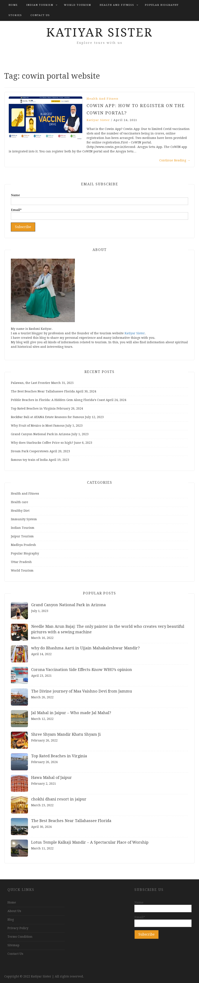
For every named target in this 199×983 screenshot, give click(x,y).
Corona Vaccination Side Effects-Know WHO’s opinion (81, 669)
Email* (99, 214)
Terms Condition (19, 936)
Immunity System (24, 519)
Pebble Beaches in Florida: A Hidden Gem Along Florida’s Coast (58, 400)
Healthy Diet (20, 510)
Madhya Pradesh (23, 545)
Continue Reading (174, 160)
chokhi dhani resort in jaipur (58, 799)
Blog (10, 919)
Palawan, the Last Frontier (30, 383)
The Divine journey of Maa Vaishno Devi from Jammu (81, 691)
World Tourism (77, 5)
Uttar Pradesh (21, 562)
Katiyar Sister (99, 32)
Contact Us (40, 15)
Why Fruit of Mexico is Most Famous (38, 425)
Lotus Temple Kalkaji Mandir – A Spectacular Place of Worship (89, 842)
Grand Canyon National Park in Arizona (41, 434)
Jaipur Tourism (22, 536)
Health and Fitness (117, 5)
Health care (19, 502)
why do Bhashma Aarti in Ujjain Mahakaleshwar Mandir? (85, 648)
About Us (14, 911)
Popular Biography (162, 5)
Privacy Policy (17, 928)
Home (13, 5)
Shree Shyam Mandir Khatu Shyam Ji (66, 734)
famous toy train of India (29, 459)
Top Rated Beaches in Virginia (33, 408)
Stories (15, 15)
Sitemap (13, 945)
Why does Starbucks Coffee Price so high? (42, 442)
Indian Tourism (39, 5)
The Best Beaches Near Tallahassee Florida (43, 391)
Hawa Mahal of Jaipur (51, 777)
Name (99, 199)
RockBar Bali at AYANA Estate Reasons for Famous (47, 417)
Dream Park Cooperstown (30, 451)
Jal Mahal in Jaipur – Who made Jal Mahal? (71, 712)
